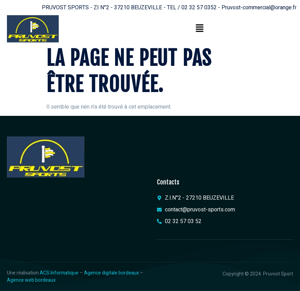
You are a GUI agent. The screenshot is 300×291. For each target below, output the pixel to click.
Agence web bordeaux (31, 280)
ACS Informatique (59, 273)
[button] (199, 28)
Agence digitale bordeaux (111, 273)
